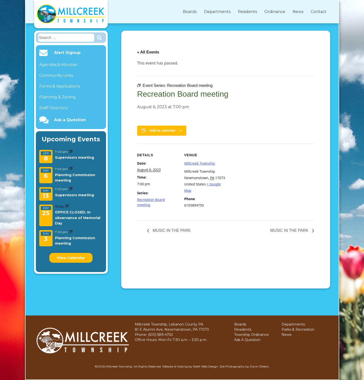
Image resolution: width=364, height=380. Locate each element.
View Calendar (71, 257)
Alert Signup (67, 53)
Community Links (56, 75)
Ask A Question (247, 340)
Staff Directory (53, 107)
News (298, 11)
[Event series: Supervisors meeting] (70, 152)
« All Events (148, 52)
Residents (247, 11)
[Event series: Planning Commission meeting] (70, 169)
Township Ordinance (251, 334)
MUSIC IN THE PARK (171, 230)
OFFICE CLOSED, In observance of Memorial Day (77, 217)
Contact (318, 11)
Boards (190, 11)
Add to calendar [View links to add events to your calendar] (162, 130)
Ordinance (274, 11)
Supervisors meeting (74, 157)
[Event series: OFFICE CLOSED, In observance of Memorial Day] (66, 206)
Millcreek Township (199, 163)
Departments (217, 11)
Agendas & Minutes (58, 64)
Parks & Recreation (298, 329)
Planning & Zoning (57, 97)
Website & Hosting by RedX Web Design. (190, 366)
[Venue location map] (257, 177)
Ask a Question (70, 120)
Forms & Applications (59, 86)
